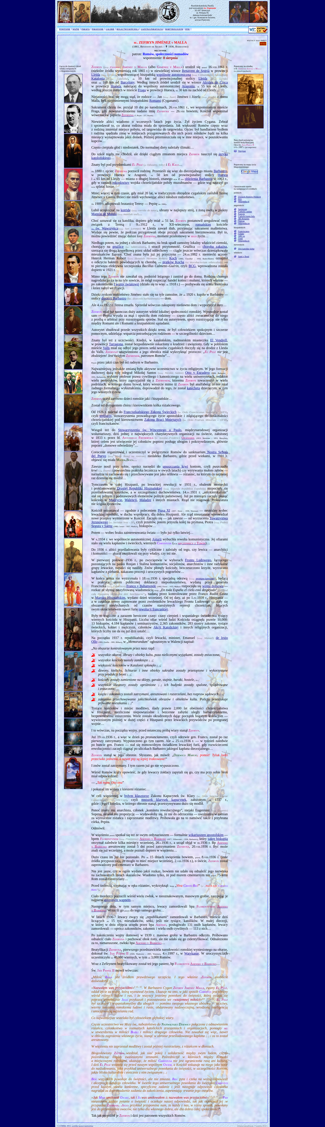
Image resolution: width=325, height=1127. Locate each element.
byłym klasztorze (136, 796)
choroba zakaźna (215, 246)
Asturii (156, 539)
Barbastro (220, 171)
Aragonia (188, 86)
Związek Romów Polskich (249, 197)
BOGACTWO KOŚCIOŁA (128, 29)
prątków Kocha (173, 262)
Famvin (241, 214)
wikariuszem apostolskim (205, 835)
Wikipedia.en (244, 223)
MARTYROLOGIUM (174, 29)
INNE (187, 29)
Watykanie (191, 953)
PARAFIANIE (98, 29)
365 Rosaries (243, 218)
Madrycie (115, 500)
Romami (155, 100)
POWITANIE (64, 29)
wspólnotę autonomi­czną (173, 74)
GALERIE (110, 29)
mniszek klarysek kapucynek (163, 800)
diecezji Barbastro (113, 298)
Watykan (242, 151)
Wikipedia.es (243, 241)
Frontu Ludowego (198, 560)
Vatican (241, 221)
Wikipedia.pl (243, 201)
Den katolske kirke (246, 249)
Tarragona (116, 344)
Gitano (241, 234)
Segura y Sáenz (101, 526)
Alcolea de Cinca (215, 82)
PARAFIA (85, 29)
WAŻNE (75, 29)
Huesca (116, 86)
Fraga (142, 90)
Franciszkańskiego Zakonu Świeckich (150, 412)
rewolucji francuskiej (153, 609)
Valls (106, 348)
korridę (126, 210)
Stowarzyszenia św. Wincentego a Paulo (149, 430)
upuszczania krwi (175, 466)
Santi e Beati (243, 256)
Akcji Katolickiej (165, 627)
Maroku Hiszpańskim (110, 597)
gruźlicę (118, 246)
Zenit (240, 238)
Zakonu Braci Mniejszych (162, 419)
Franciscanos (243, 231)
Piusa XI (164, 510)
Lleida (95, 74)
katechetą (193, 388)
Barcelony (128, 82)
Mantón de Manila (104, 214)
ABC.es (241, 236)
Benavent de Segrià (196, 71)
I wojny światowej (126, 284)
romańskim (203, 224)
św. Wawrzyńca (104, 228)
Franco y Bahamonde (141, 586)
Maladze (145, 500)
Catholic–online (245, 211)
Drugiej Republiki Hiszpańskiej (139, 488)
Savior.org (242, 209)
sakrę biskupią (218, 839)
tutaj (263, 43)
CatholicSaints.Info (246, 216)
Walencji (131, 500)
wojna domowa (212, 586)
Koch (173, 258)
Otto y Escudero (197, 372)
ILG (240, 199)
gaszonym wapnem (117, 900)
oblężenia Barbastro (199, 179)
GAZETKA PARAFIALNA (152, 29)
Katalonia (98, 78)
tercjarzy (105, 416)
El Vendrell (218, 340)
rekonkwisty (120, 182)
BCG (192, 266)
